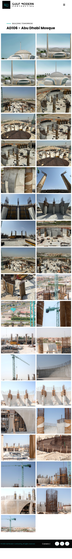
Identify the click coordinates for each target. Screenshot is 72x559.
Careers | (46, 554)
